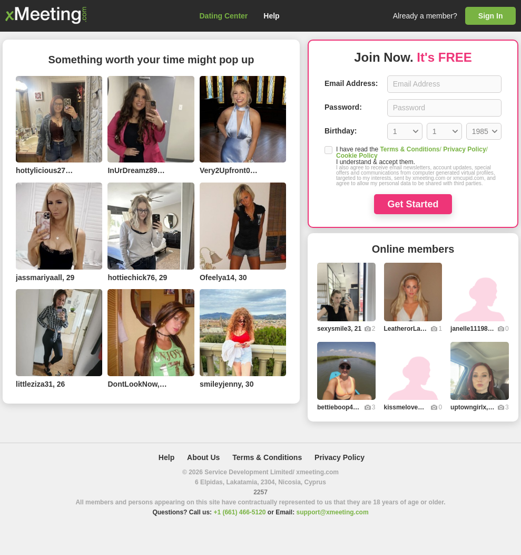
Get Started (412, 204)
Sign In (490, 16)
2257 (260, 492)
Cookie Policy (357, 155)
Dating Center (224, 16)
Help (271, 16)
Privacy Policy (464, 149)
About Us (203, 457)
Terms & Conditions (409, 149)
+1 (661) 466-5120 (239, 512)
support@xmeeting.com (333, 512)
